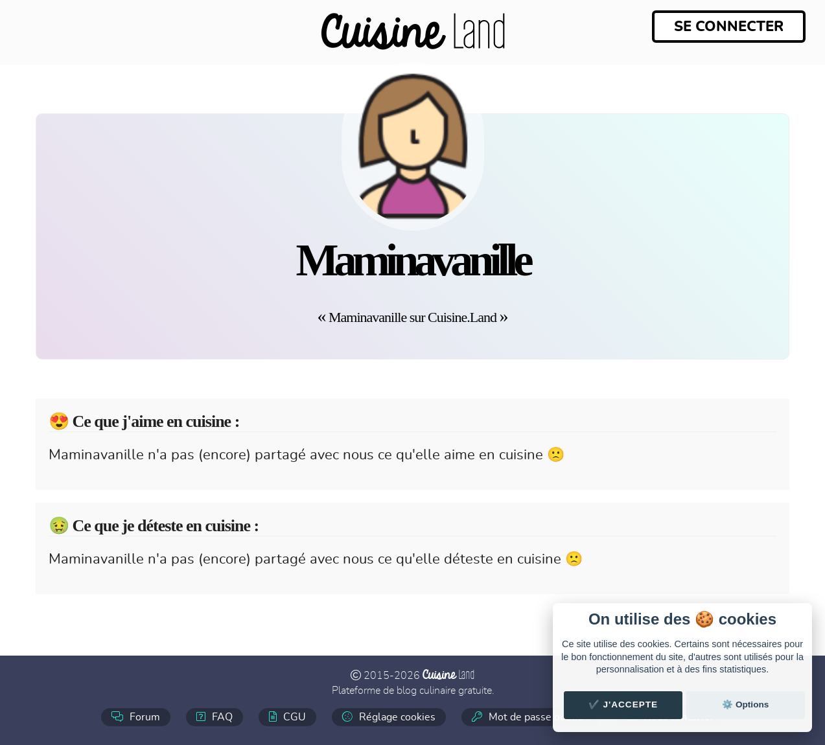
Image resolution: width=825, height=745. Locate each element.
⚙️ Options (745, 704)
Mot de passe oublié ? (531, 716)
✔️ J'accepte (623, 704)
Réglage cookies (389, 716)
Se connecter (729, 26)
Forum (135, 716)
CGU (287, 716)
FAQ (214, 716)
